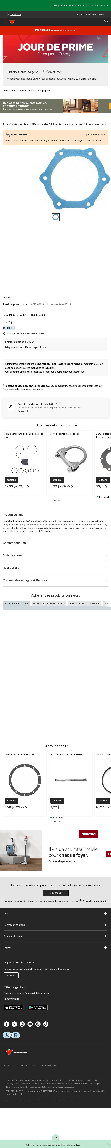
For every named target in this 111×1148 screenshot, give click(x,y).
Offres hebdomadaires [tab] (16, 603)
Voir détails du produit (15, 315)
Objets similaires (39, 315)
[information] (59, 404)
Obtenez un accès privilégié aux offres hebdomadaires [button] (54, 1144)
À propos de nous (55, 936)
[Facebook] (6, 1024)
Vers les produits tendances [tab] (84, 603)
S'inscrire (11, 975)
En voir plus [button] (24, 411)
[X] (14, 1024)
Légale (55, 947)
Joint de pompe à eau (16, 304)
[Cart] (106, 22)
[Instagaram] (22, 1024)
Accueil (7, 124)
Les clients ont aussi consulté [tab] (49, 603)
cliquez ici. (38, 388)
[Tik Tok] (45, 1024)
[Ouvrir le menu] (5, 22)
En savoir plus (11, 998)
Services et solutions (55, 924)
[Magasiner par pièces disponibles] (25, 347)
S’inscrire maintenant (94, 900)
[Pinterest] (38, 1024)
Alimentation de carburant (67, 124)
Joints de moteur (96, 124)
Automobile (21, 124)
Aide (55, 913)
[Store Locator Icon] (7, 14)
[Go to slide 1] (56, 217)
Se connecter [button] (55, 893)
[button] (11, 480)
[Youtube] (30, 1024)
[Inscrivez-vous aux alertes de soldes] (23, 333)
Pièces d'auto (40, 124)
